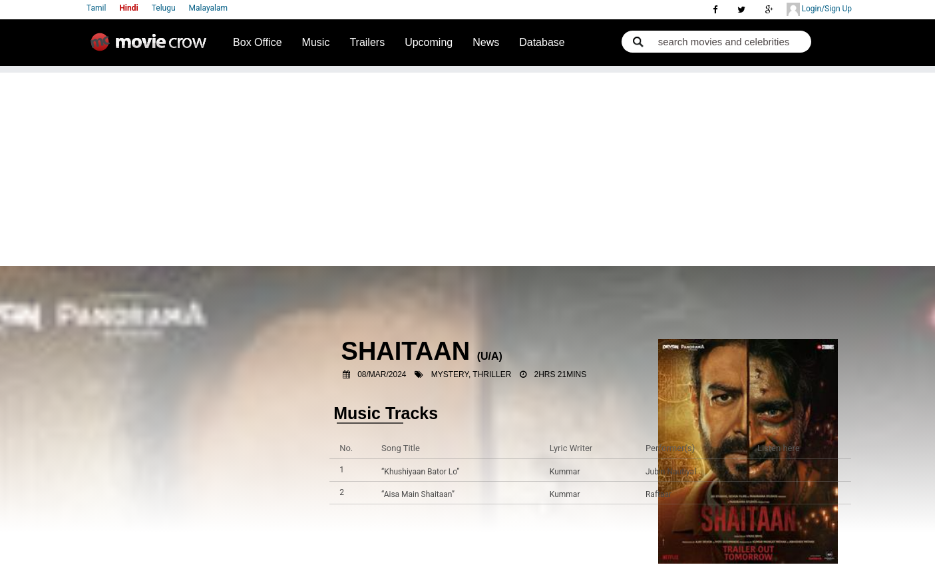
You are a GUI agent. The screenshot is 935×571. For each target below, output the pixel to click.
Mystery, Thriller (471, 374)
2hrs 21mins (560, 374)
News (485, 42)
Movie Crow (152, 47)
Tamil (96, 8)
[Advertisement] (468, 166)
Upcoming (429, 42)
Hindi (128, 8)
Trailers (367, 42)
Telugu (164, 8)
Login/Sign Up (819, 9)
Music (316, 42)
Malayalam (208, 8)
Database (542, 42)
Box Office (257, 42)
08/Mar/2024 (381, 374)
